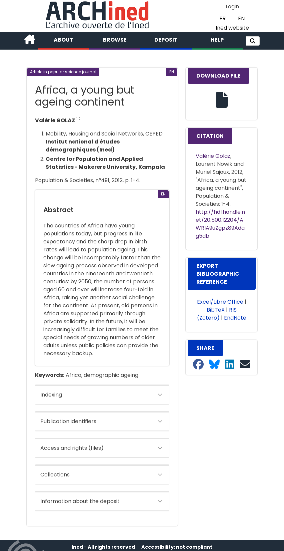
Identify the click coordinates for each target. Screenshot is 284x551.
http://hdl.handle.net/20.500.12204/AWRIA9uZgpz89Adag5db (220, 224)
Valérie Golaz (213, 156)
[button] (253, 41)
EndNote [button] (235, 318)
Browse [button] (115, 40)
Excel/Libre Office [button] (220, 302)
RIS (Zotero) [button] (217, 314)
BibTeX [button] (216, 310)
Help (217, 40)
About (63, 40)
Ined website (232, 28)
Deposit (166, 40)
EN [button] (241, 18)
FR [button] (222, 18)
